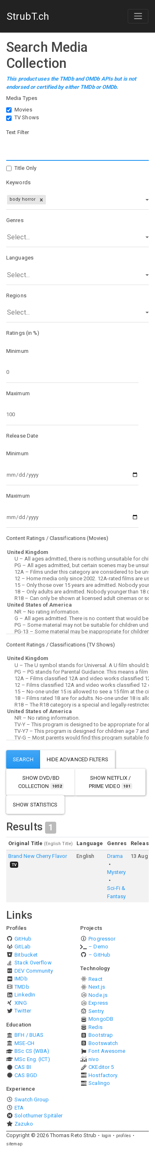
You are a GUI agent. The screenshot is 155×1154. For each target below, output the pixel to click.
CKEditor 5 (101, 1067)
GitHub (22, 939)
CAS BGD (25, 1075)
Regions (16, 295)
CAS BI (22, 1067)
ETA (19, 1108)
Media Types (21, 98)
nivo (93, 1059)
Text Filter (17, 132)
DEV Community (33, 971)
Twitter (22, 1011)
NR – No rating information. (77, 612)
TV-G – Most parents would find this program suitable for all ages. (77, 738)
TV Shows (26, 117)
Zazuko (23, 1124)
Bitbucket (26, 955)
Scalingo (99, 1083)
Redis (95, 1027)
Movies (23, 110)
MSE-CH (24, 1043)
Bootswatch (103, 1043)
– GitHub (99, 955)
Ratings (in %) (22, 333)
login (107, 1135)
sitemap (14, 1144)
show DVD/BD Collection (41, 782)
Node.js (97, 995)
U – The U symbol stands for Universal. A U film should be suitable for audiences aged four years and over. (77, 665)
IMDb (20, 979)
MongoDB (100, 1019)
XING (20, 1003)
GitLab (22, 946)
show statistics (35, 805)
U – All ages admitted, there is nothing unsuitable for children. (77, 559)
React (95, 979)
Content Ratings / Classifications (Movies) (57, 538)
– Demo (98, 946)
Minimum (17, 351)
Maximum (18, 393)
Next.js (96, 987)
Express (98, 1003)
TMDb (21, 987)
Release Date (22, 436)
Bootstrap (100, 1035)
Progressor (101, 939)
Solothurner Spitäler (38, 1115)
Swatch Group (31, 1099)
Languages (19, 258)
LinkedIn (24, 995)
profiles (123, 1135)
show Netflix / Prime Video (110, 782)
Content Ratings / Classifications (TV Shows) (60, 645)
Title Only (25, 168)
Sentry (96, 1011)
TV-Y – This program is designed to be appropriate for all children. (77, 724)
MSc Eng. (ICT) (32, 1059)
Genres (15, 220)
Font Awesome (106, 1051)
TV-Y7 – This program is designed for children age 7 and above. (77, 731)
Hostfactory (102, 1075)
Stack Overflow (32, 962)
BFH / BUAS (28, 1035)
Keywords (18, 182)
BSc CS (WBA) (31, 1051)
